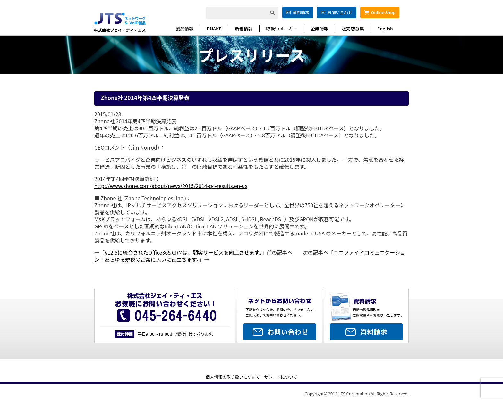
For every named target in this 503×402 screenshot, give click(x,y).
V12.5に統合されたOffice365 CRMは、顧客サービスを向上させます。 (183, 252)
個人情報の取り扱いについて (233, 377)
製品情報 (184, 28)
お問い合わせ (336, 12)
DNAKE (214, 28)
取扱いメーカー (281, 28)
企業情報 (319, 28)
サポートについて (280, 377)
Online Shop (380, 12)
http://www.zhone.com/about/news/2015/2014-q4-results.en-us (170, 186)
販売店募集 (353, 28)
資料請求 (297, 12)
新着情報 (244, 28)
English (385, 28)
